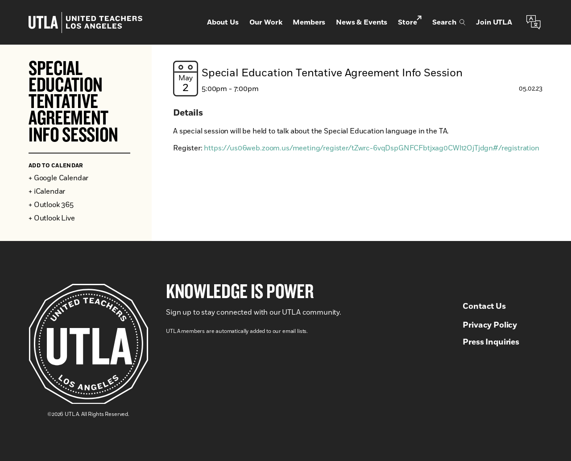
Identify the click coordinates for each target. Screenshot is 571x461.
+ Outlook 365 (51, 205)
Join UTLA (494, 22)
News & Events (361, 22)
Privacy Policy (490, 325)
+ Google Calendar (58, 178)
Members (309, 22)
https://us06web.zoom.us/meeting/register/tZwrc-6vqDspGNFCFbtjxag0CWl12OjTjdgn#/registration (371, 148)
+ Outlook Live (52, 218)
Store (410, 22)
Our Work (265, 22)
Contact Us (484, 306)
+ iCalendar (47, 191)
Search (448, 22)
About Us (223, 22)
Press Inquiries (491, 342)
